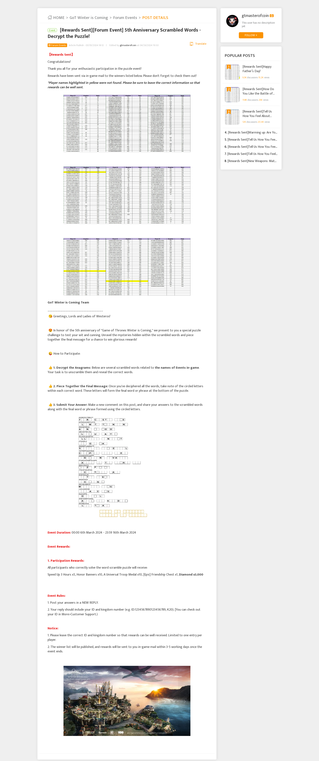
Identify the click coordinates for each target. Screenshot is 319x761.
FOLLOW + (251, 35)
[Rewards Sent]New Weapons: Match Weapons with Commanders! (272, 161)
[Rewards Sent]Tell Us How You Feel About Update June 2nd (257, 113)
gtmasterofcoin (128, 45)
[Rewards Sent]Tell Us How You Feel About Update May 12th (268, 139)
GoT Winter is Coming (89, 17)
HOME (56, 17)
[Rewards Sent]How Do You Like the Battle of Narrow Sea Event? (258, 91)
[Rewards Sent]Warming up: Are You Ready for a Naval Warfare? (272, 132)
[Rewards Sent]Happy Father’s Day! (257, 69)
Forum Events (125, 17)
